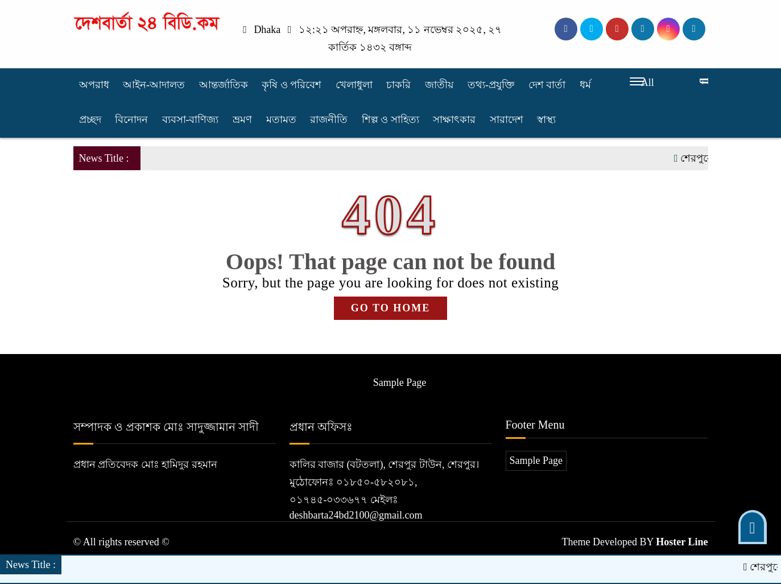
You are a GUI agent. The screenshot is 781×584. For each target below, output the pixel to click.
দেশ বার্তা (547, 85)
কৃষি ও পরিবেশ (291, 85)
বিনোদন (131, 119)
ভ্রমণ (242, 119)
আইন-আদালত (154, 85)
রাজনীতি (329, 119)
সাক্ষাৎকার (454, 119)
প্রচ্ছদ (90, 119)
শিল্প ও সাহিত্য (390, 119)
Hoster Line (682, 542)
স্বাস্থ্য (546, 119)
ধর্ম (585, 85)
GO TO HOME (390, 308)
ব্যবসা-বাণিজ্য (190, 119)
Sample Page (399, 382)
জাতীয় (439, 85)
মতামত (281, 119)
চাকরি (398, 85)
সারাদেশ (506, 119)
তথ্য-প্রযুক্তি (491, 85)
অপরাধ (94, 85)
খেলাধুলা (354, 85)
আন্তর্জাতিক (223, 85)
